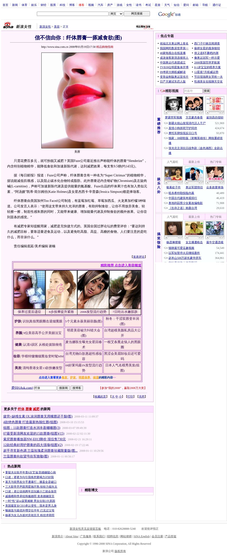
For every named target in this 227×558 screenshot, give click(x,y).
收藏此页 (100, 396)
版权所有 (120, 551)
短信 (176, 4)
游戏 (119, 4)
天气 (167, 4)
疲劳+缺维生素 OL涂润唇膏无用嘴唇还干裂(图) (37, 416)
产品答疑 (170, 536)
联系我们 (99, 536)
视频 (91, 4)
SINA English (142, 536)
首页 (5, 4)
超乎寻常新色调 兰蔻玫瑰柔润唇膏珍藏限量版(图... (40, 450)
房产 (110, 4)
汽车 (100, 4)
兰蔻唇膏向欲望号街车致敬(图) (26, 456)
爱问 (186, 4)
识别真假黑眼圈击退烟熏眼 (43, 321)
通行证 (217, 4)
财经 (43, 4)
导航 (205, 4)
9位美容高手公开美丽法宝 (42, 333)
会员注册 (157, 536)
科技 (62, 4)
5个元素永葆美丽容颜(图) (83, 321)
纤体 (21, 409)
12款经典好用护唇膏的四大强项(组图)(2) (33, 445)
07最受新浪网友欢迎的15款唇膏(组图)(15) (33, 433)
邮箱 (195, 4)
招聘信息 (112, 536)
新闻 (15, 4)
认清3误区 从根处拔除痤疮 (42, 344)
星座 (157, 4)
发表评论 (139, 256)
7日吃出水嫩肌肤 (125, 312)
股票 (53, 4)
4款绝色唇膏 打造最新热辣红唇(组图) (30, 422)
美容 (57, 26)
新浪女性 (45, 26)
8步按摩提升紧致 (61, 312)
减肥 (36, 409)
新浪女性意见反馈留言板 (85, 528)
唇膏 (28, 409)
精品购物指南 (104, 47)
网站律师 (126, 536)
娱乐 (34, 4)
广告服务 (86, 536)
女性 (129, 4)
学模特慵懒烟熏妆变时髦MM (42, 356)
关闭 (142, 396)
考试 (148, 4)
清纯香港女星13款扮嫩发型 (43, 368)
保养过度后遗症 (29, 312)
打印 (130, 396)
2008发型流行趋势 (93, 312)
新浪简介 (57, 536)
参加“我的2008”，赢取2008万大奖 (122, 388)
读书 (138, 4)
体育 (24, 4)
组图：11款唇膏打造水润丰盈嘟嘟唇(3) (31, 428)
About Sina (71, 536)
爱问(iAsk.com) (22, 387)
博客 (72, 4)
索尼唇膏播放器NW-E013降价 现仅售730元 (34, 439)
